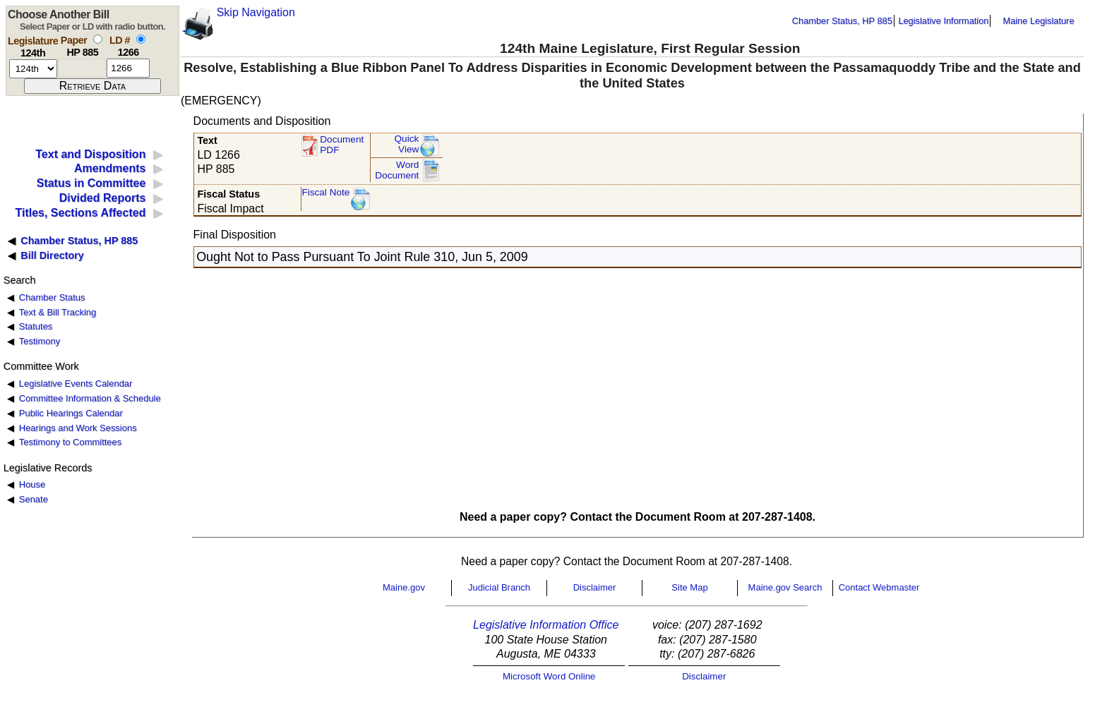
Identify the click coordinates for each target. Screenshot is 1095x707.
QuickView (407, 144)
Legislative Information (943, 21)
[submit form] (92, 86)
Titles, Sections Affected (80, 213)
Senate (33, 499)
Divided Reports (102, 198)
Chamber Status (52, 297)
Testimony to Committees (70, 442)
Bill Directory (52, 255)
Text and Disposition (90, 154)
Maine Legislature (1038, 21)
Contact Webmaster (879, 587)
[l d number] (128, 68)
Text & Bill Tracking (57, 312)
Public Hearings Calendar (71, 413)
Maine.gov (404, 587)
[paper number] (82, 68)
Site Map (689, 587)
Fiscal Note (325, 192)
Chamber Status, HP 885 (842, 21)
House (32, 484)
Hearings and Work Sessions (78, 428)
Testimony (39, 341)
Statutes (36, 326)
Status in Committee (91, 183)
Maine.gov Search (785, 587)
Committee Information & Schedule (90, 398)
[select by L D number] (140, 39)
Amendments (109, 168)
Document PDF (342, 145)
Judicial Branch (499, 587)
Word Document (397, 170)
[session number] (33, 68)
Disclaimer (594, 587)
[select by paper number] (97, 39)
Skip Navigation (256, 12)
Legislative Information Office (545, 625)
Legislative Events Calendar (76, 383)
